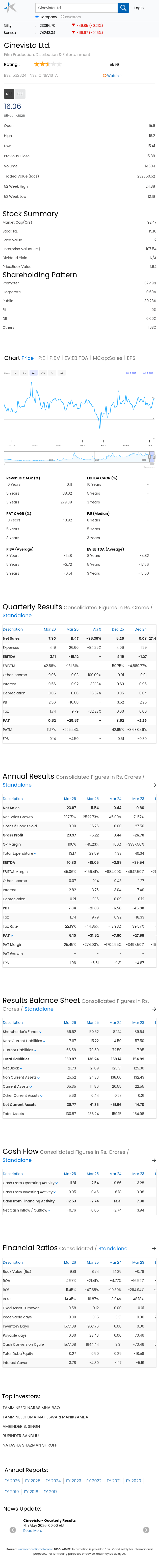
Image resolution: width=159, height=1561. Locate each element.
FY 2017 (51, 1492)
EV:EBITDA (76, 358)
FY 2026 (12, 1481)
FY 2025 (32, 1481)
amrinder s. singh (21, 1426)
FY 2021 (114, 1481)
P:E (41, 358)
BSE (20, 93)
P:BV (54, 358)
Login (139, 7)
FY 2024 (53, 1481)
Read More (32, 1530)
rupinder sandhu (21, 1436)
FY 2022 (94, 1481)
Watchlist (115, 75)
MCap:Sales (107, 358)
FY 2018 (31, 1492)
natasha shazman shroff (30, 1445)
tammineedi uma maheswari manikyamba (45, 1417)
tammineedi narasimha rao (31, 1408)
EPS (131, 358)
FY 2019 (12, 1492)
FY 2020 (133, 1481)
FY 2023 (73, 1481)
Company (48, 17)
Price (27, 358)
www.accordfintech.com (35, 1549)
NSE (9, 93)
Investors (73, 17)
